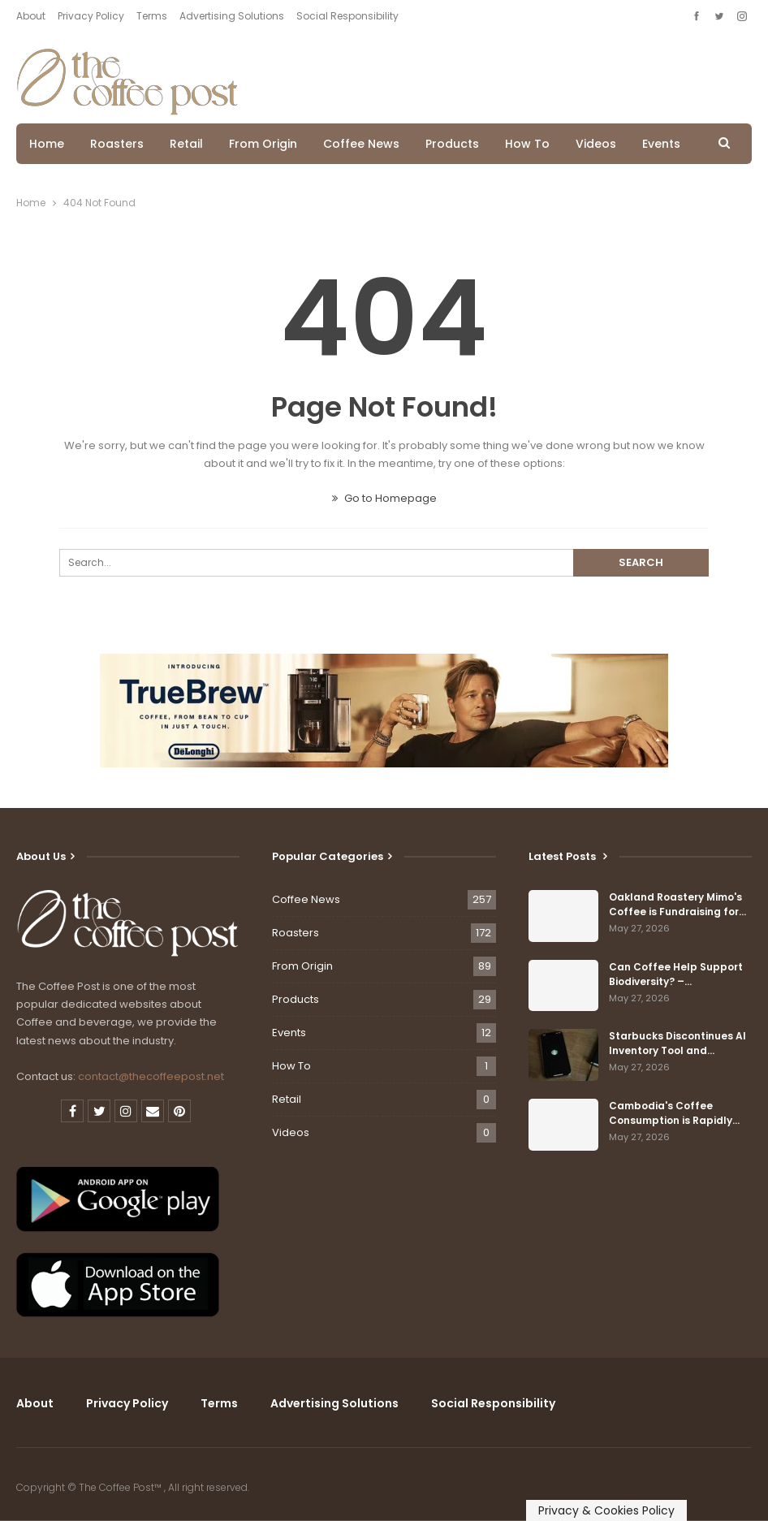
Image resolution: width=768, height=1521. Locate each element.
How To (527, 144)
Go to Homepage (384, 498)
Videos (596, 144)
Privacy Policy (91, 16)
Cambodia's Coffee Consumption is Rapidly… (674, 1113)
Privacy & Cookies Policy (606, 1510)
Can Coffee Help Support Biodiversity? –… (676, 974)
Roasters (117, 144)
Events (661, 144)
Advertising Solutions (231, 16)
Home (46, 144)
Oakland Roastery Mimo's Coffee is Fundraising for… (677, 904)
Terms (151, 16)
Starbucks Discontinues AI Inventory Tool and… (677, 1043)
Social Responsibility (347, 16)
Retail (186, 144)
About (30, 16)
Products (452, 144)
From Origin (263, 144)
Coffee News (361, 144)
